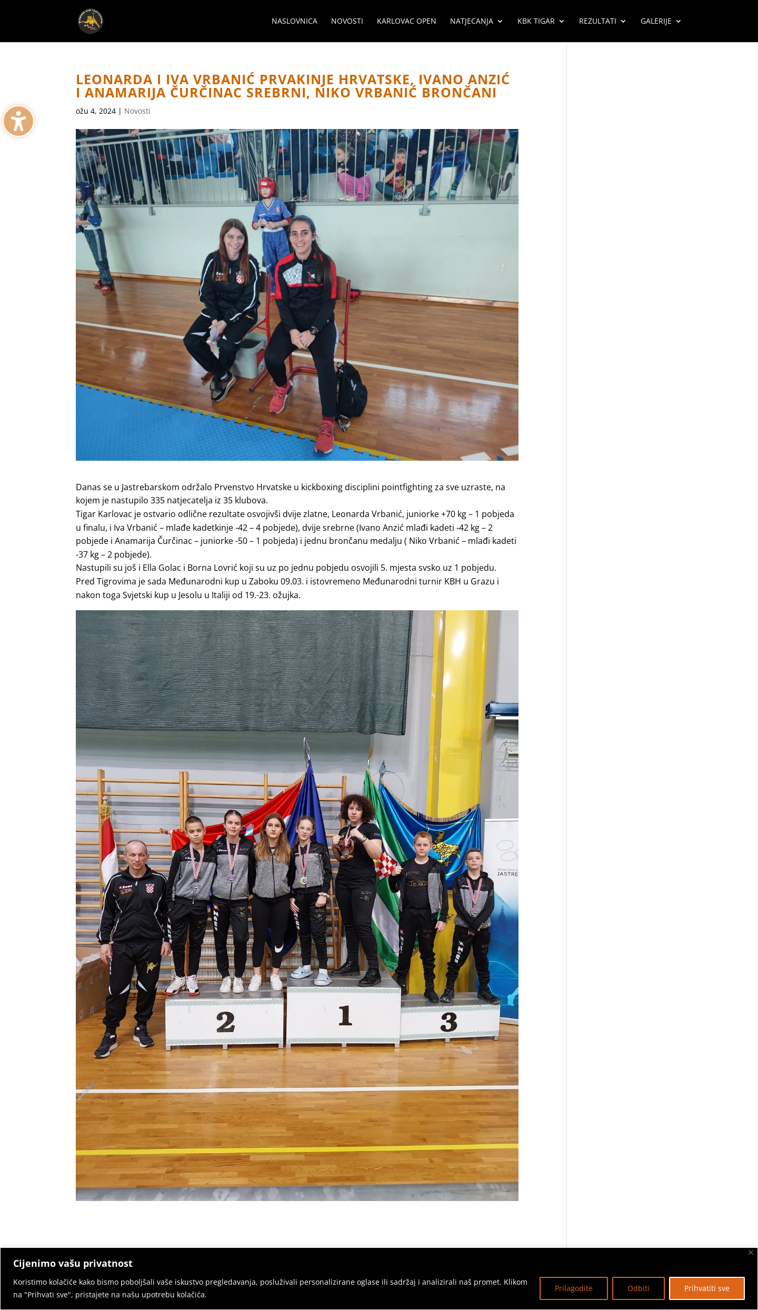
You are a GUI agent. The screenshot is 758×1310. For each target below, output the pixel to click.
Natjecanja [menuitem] (471, 21)
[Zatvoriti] (751, 1252)
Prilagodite (574, 1288)
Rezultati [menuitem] (597, 21)
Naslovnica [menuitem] (294, 21)
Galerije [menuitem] (656, 21)
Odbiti (638, 1288)
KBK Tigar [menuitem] (536, 21)
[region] (379, 1278)
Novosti (137, 111)
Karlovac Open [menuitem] (406, 21)
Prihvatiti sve (707, 1288)
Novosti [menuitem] (347, 21)
